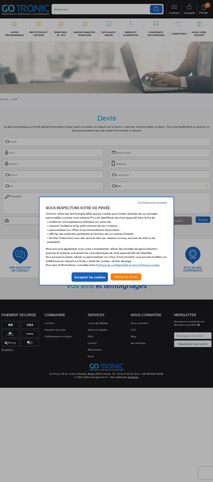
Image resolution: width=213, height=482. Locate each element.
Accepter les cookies (89, 277)
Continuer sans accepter (152, 202)
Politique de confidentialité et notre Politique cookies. (128, 265)
